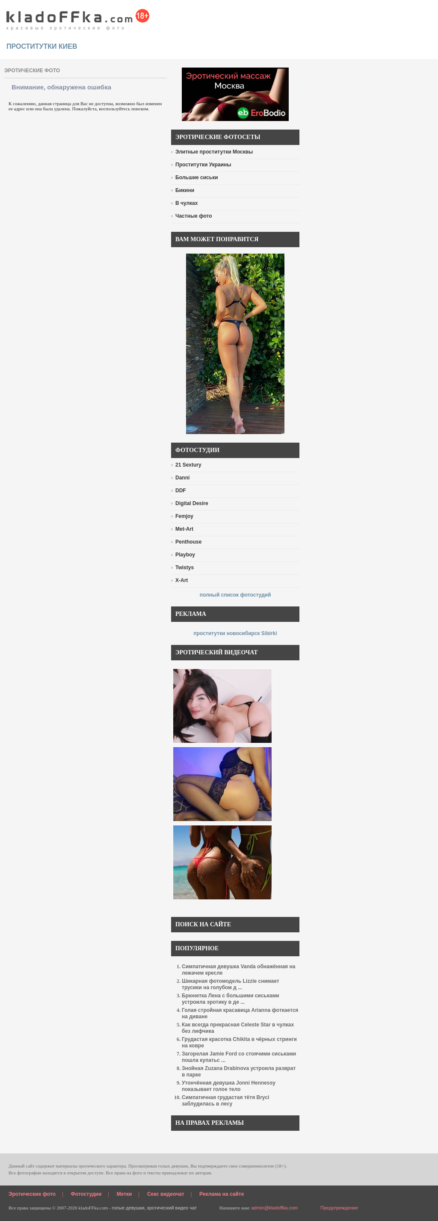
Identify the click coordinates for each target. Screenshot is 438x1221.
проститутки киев (41, 46)
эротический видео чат (172, 1207)
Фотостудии (86, 1194)
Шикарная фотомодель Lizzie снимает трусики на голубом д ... (230, 984)
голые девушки (128, 1207)
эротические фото (32, 71)
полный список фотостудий (235, 595)
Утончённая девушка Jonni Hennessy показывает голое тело (228, 1086)
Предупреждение (339, 1207)
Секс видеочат (165, 1194)
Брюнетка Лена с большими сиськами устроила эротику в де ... (230, 999)
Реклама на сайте (221, 1194)
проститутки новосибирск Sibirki (235, 633)
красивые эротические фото (78, 17)
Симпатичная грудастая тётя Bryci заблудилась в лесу (225, 1100)
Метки (124, 1194)
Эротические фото (32, 1194)
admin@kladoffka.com (274, 1207)
